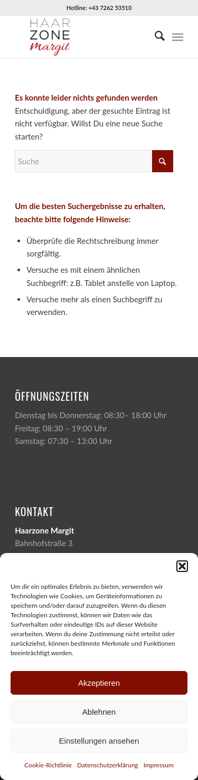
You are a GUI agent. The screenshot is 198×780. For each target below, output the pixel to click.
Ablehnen (99, 711)
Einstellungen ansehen (99, 740)
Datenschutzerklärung (107, 765)
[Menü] (177, 36)
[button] (182, 566)
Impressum (159, 765)
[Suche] (154, 36)
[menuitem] (154, 36)
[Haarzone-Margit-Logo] (82, 36)
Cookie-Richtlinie (48, 765)
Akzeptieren (99, 682)
